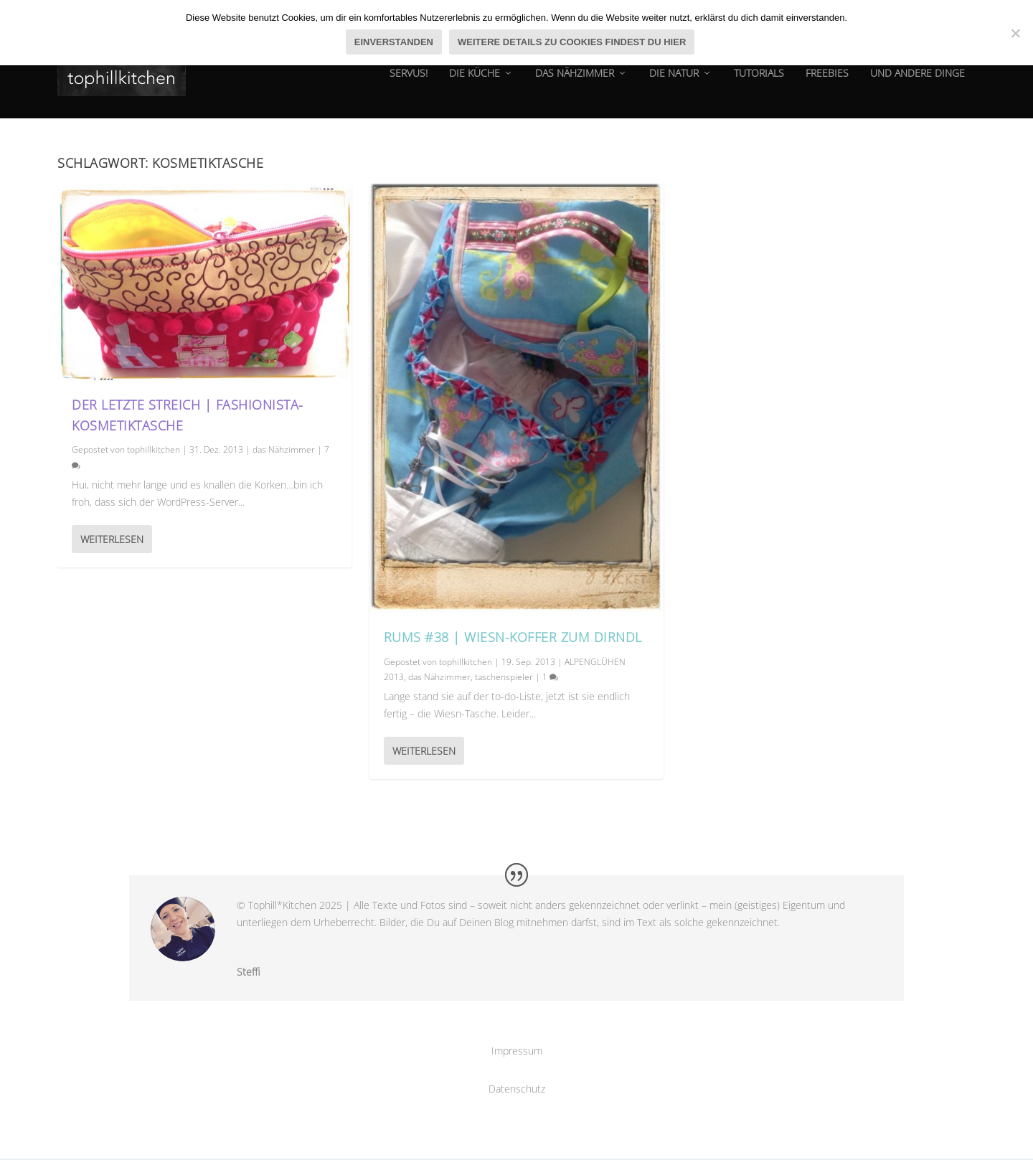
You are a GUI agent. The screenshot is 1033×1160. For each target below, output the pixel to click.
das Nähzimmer (574, 82)
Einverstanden (393, 42)
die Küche (474, 82)
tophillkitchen (153, 451)
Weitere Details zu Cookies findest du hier (572, 42)
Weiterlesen (111, 540)
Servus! (409, 82)
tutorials (759, 82)
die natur (674, 82)
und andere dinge (917, 82)
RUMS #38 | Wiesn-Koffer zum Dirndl (513, 638)
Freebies (827, 82)
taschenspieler (504, 678)
